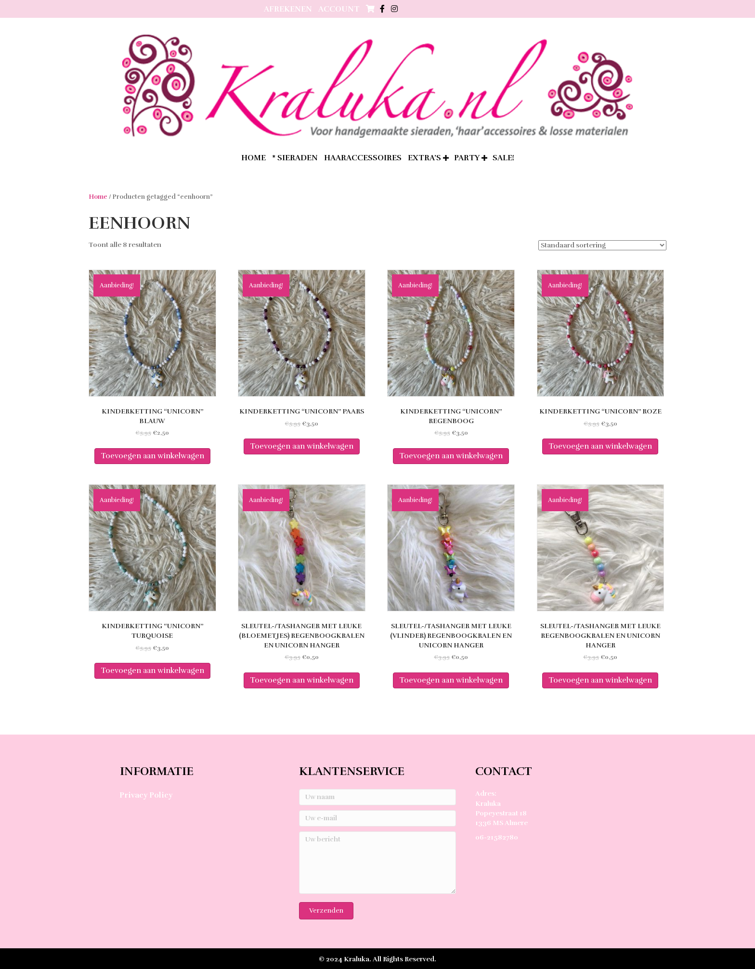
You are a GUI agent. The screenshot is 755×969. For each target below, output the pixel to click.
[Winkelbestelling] (602, 245)
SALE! (503, 158)
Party (467, 158)
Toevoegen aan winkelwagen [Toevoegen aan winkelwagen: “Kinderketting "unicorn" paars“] (301, 446)
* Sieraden (295, 158)
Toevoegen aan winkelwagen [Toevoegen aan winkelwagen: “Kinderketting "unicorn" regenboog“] (451, 456)
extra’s (424, 158)
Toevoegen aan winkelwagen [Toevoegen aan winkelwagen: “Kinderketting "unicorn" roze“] (600, 446)
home (253, 158)
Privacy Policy (145, 795)
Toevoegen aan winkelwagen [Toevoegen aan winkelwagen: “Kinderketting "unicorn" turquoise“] (152, 670)
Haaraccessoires (363, 158)
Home (98, 197)
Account (339, 9)
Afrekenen (288, 9)
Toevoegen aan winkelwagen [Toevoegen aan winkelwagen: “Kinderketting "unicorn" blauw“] (152, 456)
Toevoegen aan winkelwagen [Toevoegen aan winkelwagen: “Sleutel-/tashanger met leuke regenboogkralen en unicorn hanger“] (600, 680)
